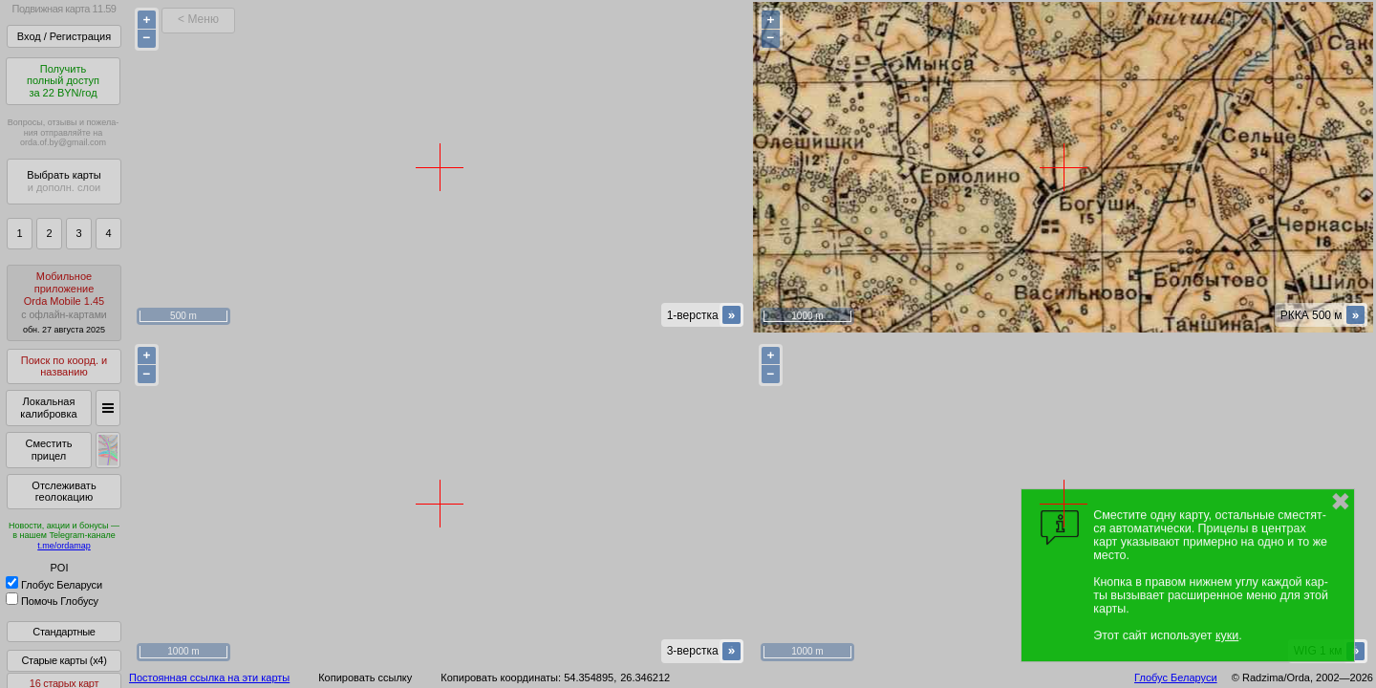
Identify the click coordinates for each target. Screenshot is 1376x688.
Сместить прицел (48, 450)
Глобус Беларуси (54, 585)
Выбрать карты (63, 181)
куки (1226, 635)
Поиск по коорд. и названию (64, 366)
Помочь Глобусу (52, 601)
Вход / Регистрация (64, 36)
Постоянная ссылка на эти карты (209, 677)
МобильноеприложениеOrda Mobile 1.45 (64, 302)
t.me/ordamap (64, 545)
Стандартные (63, 631)
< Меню (198, 19)
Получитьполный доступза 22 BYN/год (63, 80)
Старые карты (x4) (63, 660)
